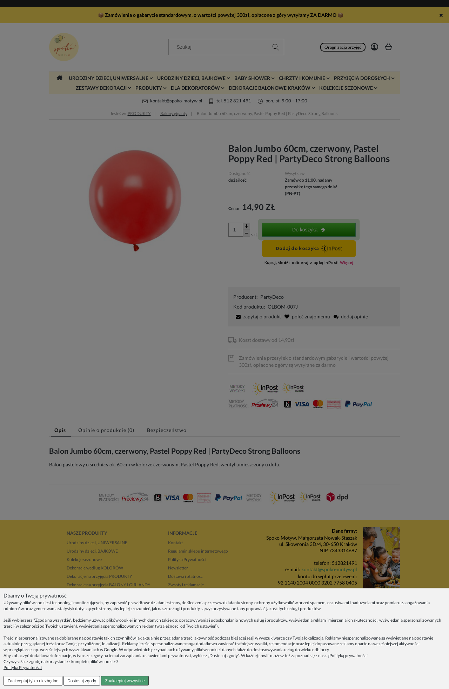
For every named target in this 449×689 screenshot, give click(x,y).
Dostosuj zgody (81, 680)
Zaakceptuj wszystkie (125, 680)
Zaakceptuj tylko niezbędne (32, 680)
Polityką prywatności (348, 655)
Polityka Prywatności (23, 667)
